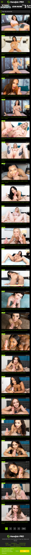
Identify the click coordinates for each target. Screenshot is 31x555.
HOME (6, 543)
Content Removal (15, 546)
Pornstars (22, 543)
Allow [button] (24, 551)
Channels (14, 543)
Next (24, 528)
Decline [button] (17, 551)
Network (8, 545)
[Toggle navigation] (2, 2)
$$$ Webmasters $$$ (19, 545)
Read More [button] (4, 553)
